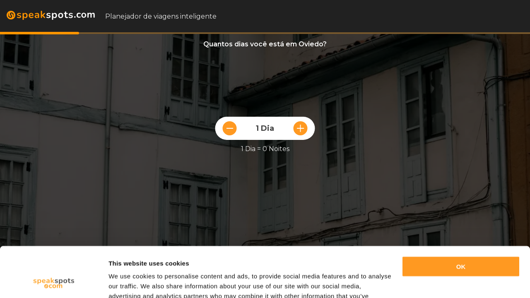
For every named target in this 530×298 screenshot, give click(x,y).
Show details (127, 281)
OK (461, 219)
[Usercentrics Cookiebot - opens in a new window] (53, 282)
